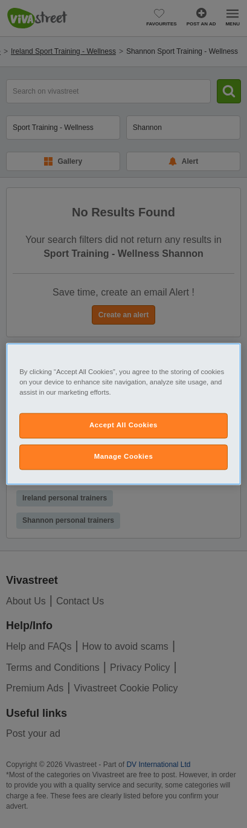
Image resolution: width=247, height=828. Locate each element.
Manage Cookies (123, 457)
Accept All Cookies (123, 425)
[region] (123, 414)
